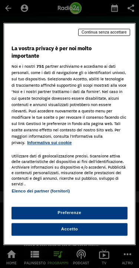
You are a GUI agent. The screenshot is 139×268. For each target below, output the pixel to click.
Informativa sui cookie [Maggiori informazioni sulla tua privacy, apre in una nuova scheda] (49, 142)
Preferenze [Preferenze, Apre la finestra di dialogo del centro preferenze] (70, 213)
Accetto (69, 229)
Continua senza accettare (104, 32)
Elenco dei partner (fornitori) (40, 191)
